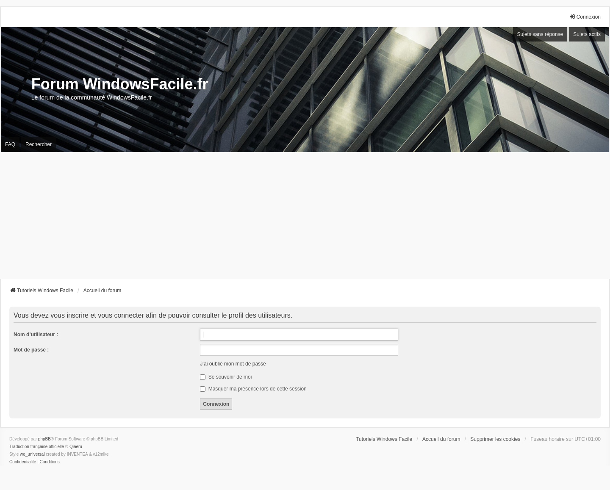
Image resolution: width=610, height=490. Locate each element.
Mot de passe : (31, 350)
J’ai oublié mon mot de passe (233, 364)
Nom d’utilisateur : (36, 335)
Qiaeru (75, 446)
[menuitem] (22, 462)
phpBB (44, 439)
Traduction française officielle (36, 446)
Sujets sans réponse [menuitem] (540, 34)
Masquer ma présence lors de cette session (253, 389)
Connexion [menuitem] (585, 17)
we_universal (32, 454)
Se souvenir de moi (226, 377)
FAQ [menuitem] (10, 144)
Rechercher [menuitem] (38, 144)
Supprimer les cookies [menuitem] (495, 439)
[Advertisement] (305, 215)
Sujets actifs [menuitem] (587, 34)
